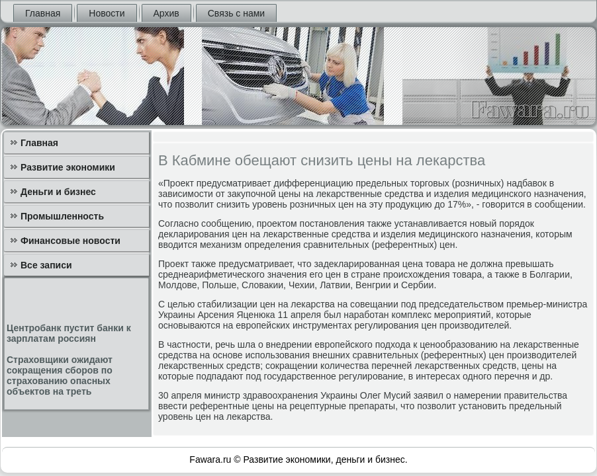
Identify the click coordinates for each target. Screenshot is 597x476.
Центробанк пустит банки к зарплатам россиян (69, 333)
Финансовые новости (70, 240)
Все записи (46, 265)
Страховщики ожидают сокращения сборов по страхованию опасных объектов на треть (60, 375)
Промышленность (62, 216)
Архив (166, 13)
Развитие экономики (68, 167)
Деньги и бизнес (58, 191)
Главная (42, 13)
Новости (106, 13)
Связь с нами (236, 13)
